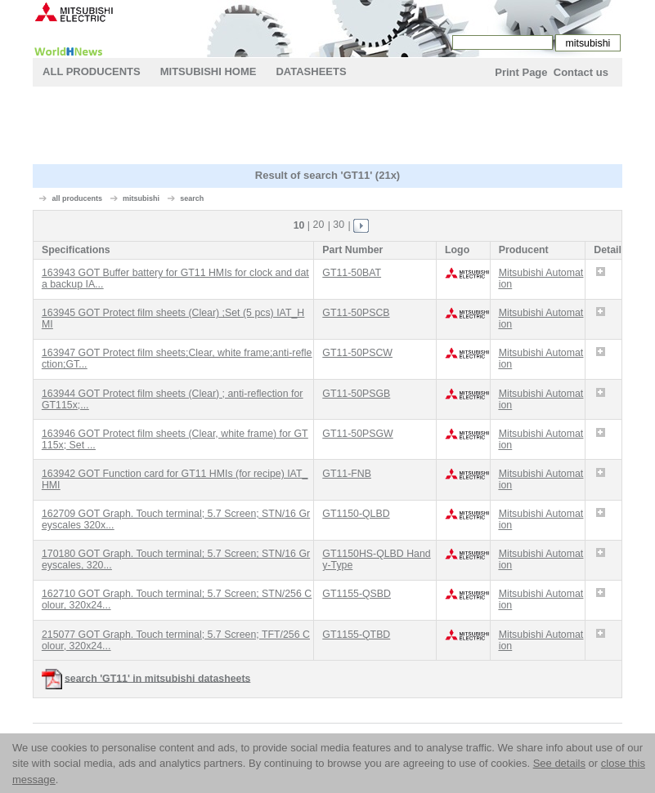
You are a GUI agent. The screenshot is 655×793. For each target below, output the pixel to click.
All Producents (92, 71)
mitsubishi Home (208, 71)
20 (319, 224)
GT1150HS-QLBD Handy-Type (376, 559)
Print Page (521, 72)
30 (338, 224)
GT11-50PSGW (357, 433)
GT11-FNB (346, 473)
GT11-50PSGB (356, 393)
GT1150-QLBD (355, 513)
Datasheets (311, 71)
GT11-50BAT (351, 272)
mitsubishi (141, 198)
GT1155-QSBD (356, 593)
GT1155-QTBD (356, 634)
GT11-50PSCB (355, 313)
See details (559, 763)
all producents (77, 198)
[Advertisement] (330, 127)
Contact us (581, 72)
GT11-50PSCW (357, 353)
